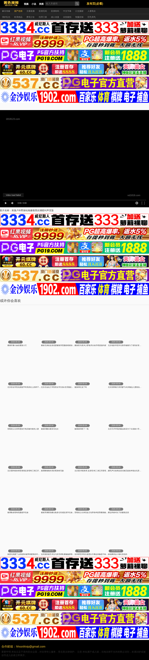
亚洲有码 (55, 11)
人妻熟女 (92, 11)
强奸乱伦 (6, 17)
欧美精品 (18, 17)
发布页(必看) (95, 3)
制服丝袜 (79, 17)
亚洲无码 (43, 11)
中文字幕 (67, 11)
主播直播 (30, 11)
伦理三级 (43, 17)
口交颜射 (79, 11)
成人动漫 (55, 17)
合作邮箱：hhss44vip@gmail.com (23, 646)
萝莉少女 (30, 17)
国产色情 (18, 11)
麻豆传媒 (6, 11)
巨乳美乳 (92, 17)
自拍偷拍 (67, 17)
